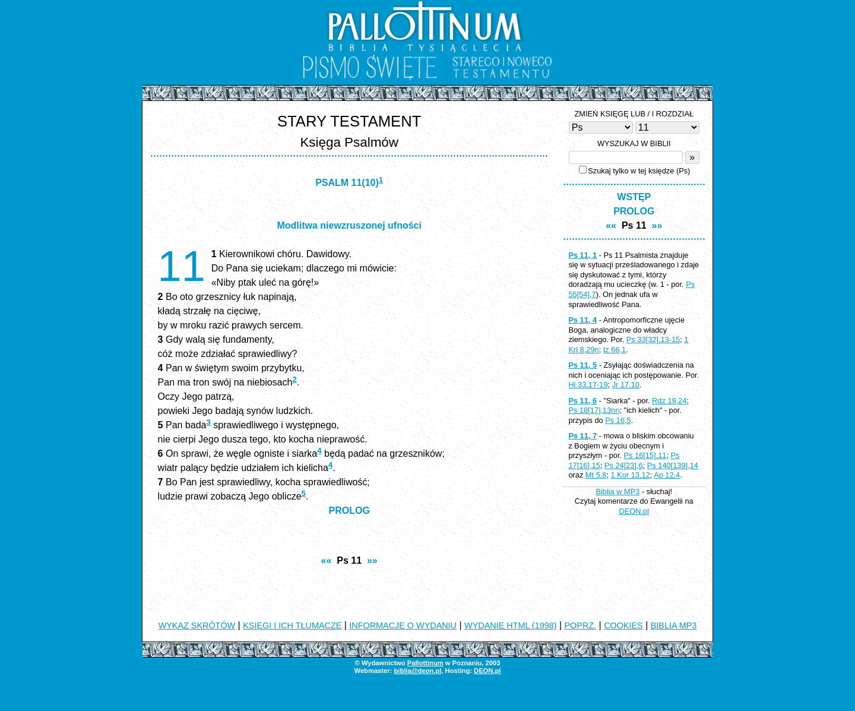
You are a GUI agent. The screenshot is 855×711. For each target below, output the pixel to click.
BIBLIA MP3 (674, 625)
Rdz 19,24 (669, 400)
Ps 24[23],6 (623, 465)
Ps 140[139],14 (672, 465)
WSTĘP (634, 197)
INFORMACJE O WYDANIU (403, 625)
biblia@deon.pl (417, 670)
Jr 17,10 (625, 384)
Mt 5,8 (596, 474)
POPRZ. (581, 625)
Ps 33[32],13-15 (653, 339)
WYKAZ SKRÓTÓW (197, 625)
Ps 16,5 (618, 420)
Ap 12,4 (667, 474)
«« (326, 560)
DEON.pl (634, 511)
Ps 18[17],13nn (593, 410)
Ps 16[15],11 (645, 455)
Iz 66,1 (614, 349)
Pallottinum (425, 662)
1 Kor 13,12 (630, 474)
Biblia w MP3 (617, 491)
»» (372, 560)
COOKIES (623, 625)
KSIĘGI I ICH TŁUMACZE (292, 625)
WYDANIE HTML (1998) (510, 625)
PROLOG (349, 510)
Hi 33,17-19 (587, 384)
